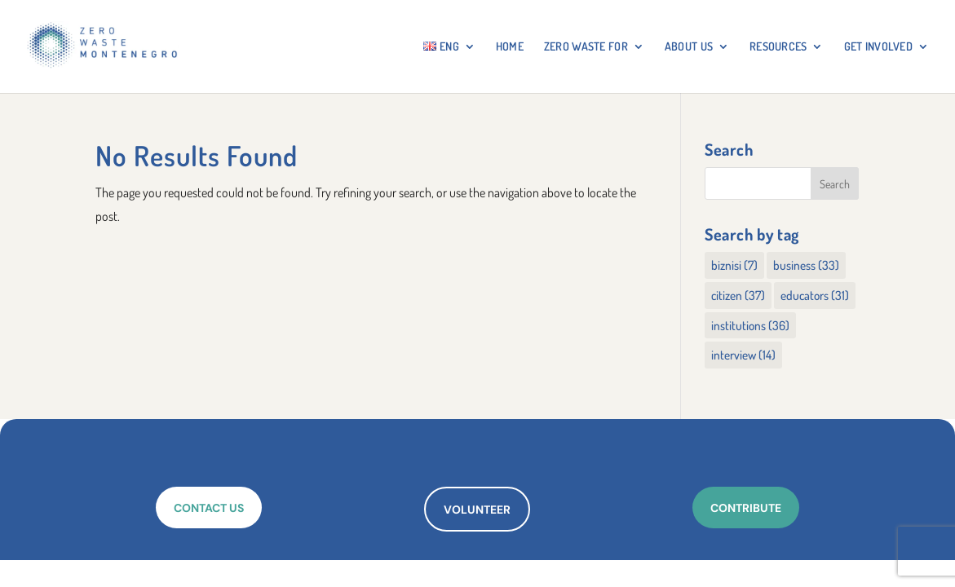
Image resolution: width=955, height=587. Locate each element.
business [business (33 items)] (806, 265)
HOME (510, 47)
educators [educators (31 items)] (814, 295)
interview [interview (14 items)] (743, 354)
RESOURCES (778, 47)
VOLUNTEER (477, 509)
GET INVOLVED (878, 47)
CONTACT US (209, 508)
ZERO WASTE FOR (586, 47)
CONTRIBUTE (745, 508)
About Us (689, 47)
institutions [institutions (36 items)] (750, 325)
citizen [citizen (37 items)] (738, 295)
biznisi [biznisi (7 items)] (734, 265)
